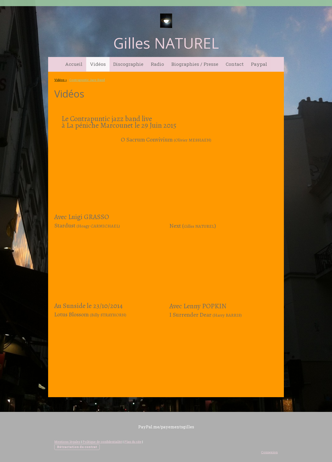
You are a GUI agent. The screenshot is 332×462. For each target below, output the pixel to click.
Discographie (128, 64)
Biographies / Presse (194, 64)
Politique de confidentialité (102, 442)
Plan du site (132, 442)
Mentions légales (67, 442)
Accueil (74, 64)
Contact (235, 64)
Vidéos (98, 64)
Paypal (259, 64)
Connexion (269, 452)
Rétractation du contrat (77, 447)
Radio (157, 64)
